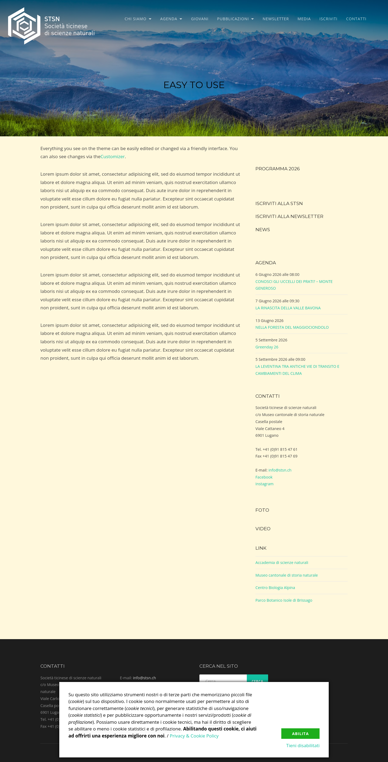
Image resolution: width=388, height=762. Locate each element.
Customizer (113, 156)
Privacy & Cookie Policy (194, 736)
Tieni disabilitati (303, 745)
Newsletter (276, 18)
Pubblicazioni (233, 18)
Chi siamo (136, 18)
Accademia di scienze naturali (281, 562)
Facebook (264, 477)
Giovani (200, 18)
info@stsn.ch (279, 470)
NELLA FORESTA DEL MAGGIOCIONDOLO (292, 327)
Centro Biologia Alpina (275, 587)
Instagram (264, 483)
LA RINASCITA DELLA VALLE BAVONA (288, 307)
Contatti (356, 18)
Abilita (300, 733)
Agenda (169, 18)
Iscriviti (329, 18)
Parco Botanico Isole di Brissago (283, 600)
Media (304, 18)
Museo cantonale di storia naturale (286, 575)
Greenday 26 (266, 346)
